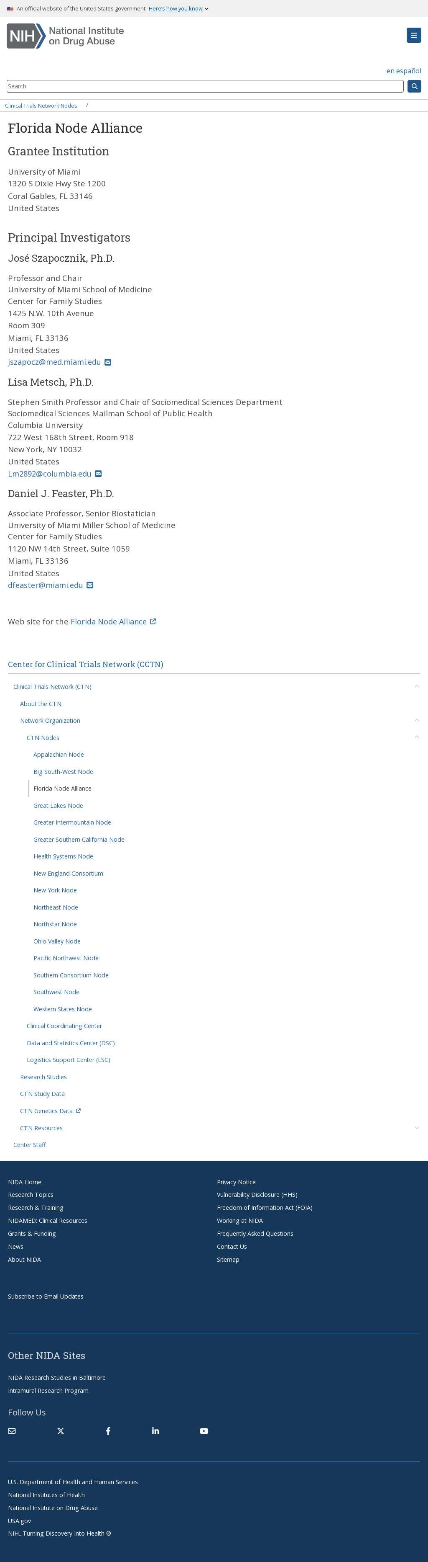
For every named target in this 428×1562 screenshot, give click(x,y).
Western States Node (62, 1008)
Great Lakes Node (58, 805)
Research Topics (31, 1194)
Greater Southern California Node (79, 839)
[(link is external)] (60, 1430)
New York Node (55, 889)
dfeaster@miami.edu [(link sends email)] (51, 584)
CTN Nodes (43, 737)
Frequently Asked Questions (255, 1233)
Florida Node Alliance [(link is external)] (114, 620)
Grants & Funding (32, 1233)
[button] (414, 35)
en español (404, 70)
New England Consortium (68, 872)
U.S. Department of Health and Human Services (73, 1481)
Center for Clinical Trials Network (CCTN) (85, 663)
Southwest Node (56, 991)
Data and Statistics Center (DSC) (71, 1042)
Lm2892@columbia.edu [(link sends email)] (56, 473)
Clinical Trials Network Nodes (41, 105)
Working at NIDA (240, 1220)
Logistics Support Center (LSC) (68, 1059)
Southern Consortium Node (71, 974)
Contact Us (232, 1246)
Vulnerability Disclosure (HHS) (257, 1194)
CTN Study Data (42, 1093)
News (15, 1246)
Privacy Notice (236, 1181)
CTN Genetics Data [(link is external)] (50, 1110)
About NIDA (24, 1259)
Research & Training (36, 1207)
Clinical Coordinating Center (64, 1025)
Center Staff (29, 1144)
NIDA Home (24, 1181)
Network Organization (50, 720)
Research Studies (43, 1076)
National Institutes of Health (46, 1494)
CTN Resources (41, 1127)
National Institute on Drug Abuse (53, 1507)
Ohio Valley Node (57, 940)
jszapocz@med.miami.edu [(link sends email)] (60, 361)
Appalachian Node (58, 754)
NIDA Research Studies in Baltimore (57, 1377)
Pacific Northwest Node (66, 957)
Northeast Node (55, 906)
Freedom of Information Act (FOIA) (265, 1207)
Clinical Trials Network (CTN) (52, 686)
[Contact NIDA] (11, 1430)
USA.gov (19, 1519)
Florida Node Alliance (62, 787)
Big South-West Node (63, 771)
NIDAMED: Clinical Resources (47, 1220)
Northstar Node (55, 923)
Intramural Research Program (48, 1390)
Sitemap (228, 1259)
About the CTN (40, 703)
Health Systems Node (63, 855)
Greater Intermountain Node (72, 821)
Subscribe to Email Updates (46, 1295)
